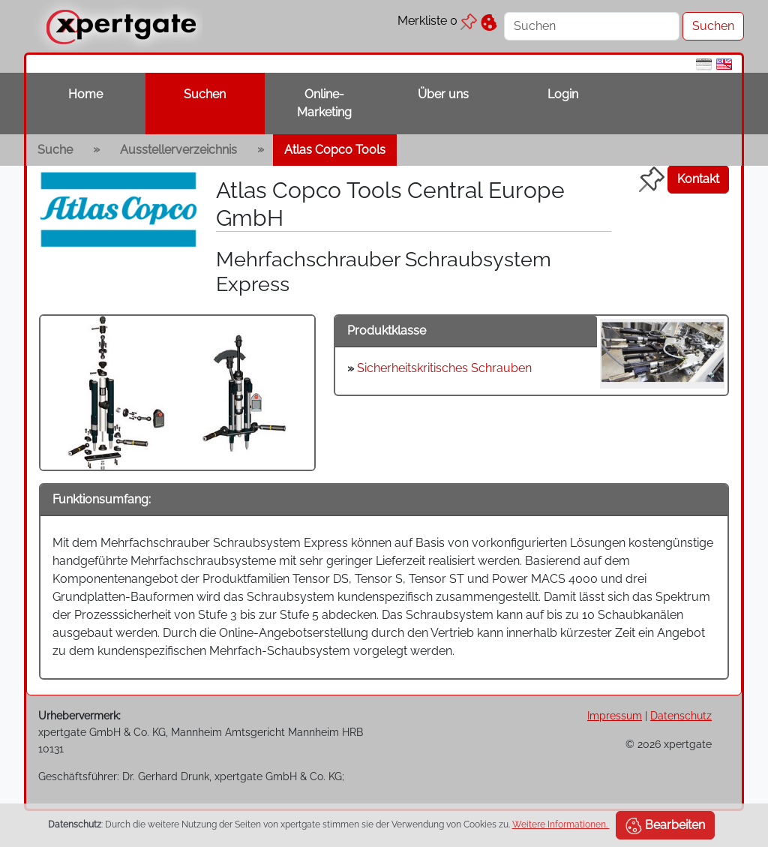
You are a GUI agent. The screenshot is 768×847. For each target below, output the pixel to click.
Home (85, 94)
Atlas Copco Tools (335, 150)
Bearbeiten (665, 826)
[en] (724, 63)
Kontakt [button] (698, 179)
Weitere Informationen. (561, 824)
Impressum (614, 715)
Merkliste (437, 21)
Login (563, 94)
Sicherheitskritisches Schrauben (444, 368)
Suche (55, 150)
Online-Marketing (324, 103)
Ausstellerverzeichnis (178, 150)
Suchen (205, 94)
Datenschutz (681, 715)
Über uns (443, 94)
